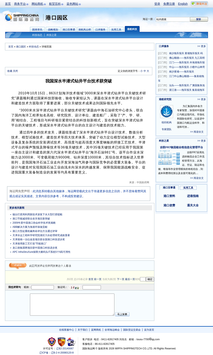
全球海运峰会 (112, 329)
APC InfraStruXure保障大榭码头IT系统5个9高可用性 (41, 251)
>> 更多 (201, 46)
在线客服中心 (66, 329)
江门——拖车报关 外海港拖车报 (181, 62)
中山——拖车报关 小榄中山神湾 (181, 67)
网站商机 (37, 3)
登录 (157, 3)
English (183, 3)
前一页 (98, 279)
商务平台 (20, 3)
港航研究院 (165, 99)
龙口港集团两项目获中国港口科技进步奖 (34, 247)
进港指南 (193, 196)
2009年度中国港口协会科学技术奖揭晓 (34, 222)
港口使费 (169, 205)
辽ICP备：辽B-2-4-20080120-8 (56, 352)
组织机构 (167, 122)
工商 (52, 341)
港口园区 (21, 46)
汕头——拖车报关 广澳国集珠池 (181, 85)
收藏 (9, 71)
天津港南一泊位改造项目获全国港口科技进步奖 (38, 239)
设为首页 (149, 329)
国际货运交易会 (132, 329)
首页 (8, 3)
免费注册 (169, 3)
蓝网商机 (96, 329)
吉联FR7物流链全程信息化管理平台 (181, 147)
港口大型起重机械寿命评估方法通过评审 (34, 231)
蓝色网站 (72, 3)
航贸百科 (55, 3)
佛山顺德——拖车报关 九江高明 (181, 57)
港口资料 (169, 196)
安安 (71, 341)
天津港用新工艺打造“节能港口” (29, 243)
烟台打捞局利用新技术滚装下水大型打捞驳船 (37, 214)
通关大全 (193, 205)
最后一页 (130, 279)
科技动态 (37, 35)
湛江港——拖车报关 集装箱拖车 (181, 89)
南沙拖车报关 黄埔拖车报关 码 (180, 53)
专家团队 (167, 129)
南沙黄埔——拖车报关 (176, 71)
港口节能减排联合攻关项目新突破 (31, 218)
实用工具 (188, 187)
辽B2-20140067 (65, 348)
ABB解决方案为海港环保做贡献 (29, 226)
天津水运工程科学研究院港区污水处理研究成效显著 (41, 235)
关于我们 (83, 329)
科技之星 (52, 35)
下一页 (120, 279)
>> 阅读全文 (197, 131)
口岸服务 (164, 46)
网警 (61, 341)
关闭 (15, 71)
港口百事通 (169, 187)
